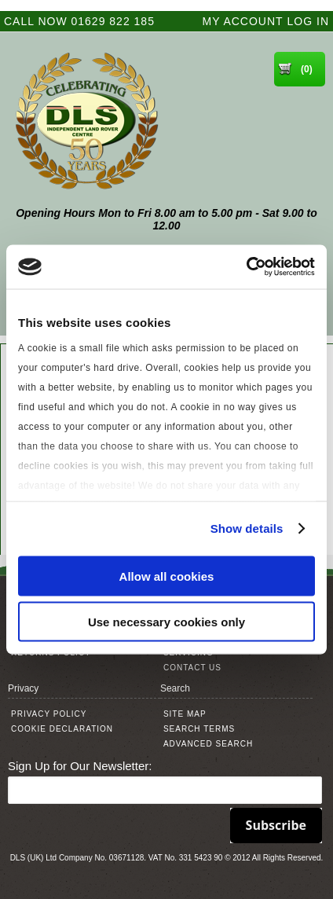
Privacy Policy (48, 714)
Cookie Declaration (62, 729)
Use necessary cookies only (166, 622)
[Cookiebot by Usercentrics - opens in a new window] (246, 267)
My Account (243, 21)
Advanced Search (208, 743)
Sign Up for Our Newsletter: (80, 765)
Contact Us (192, 667)
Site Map (185, 714)
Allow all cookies (166, 575)
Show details (247, 528)
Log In (308, 21)
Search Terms (199, 729)
